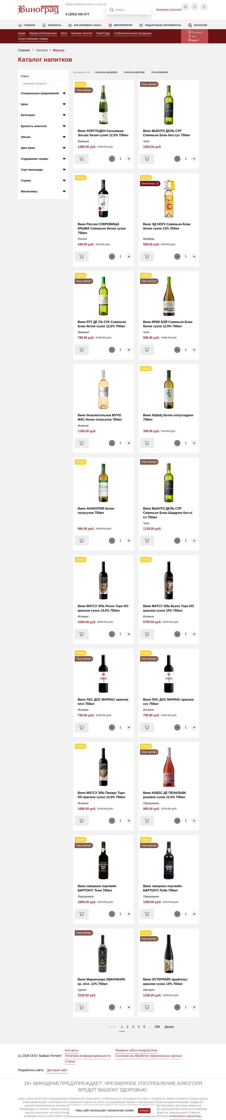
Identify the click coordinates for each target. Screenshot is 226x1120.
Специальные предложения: (40, 93)
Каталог (42, 50)
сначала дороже (134, 72)
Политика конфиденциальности (88, 1055)
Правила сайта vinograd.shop (136, 1050)
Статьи (70, 1061)
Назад (111, 1026)
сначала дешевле (106, 72)
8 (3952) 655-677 (77, 14)
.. (150, 1026)
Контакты (54, 25)
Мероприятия (123, 25)
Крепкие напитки (81, 33)
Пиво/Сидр (103, 33)
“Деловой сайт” (57, 1070)
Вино (64, 33)
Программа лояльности (169, 9)
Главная (29, 25)
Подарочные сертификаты (163, 25)
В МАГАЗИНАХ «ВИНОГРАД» (186, 1116)
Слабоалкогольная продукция (133, 33)
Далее (169, 1026)
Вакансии (200, 25)
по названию (160, 72)
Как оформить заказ (87, 25)
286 (157, 1026)
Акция (22, 33)
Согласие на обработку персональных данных (148, 1055)
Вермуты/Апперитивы (43, 33)
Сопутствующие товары (33, 38)
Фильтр (58, 50)
